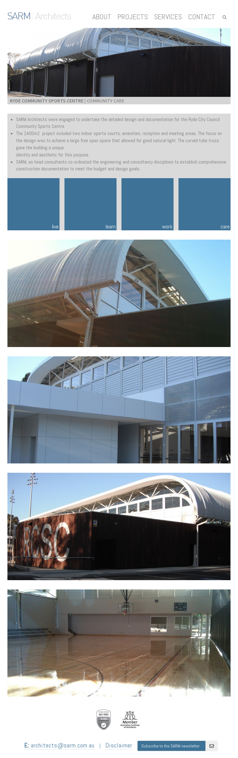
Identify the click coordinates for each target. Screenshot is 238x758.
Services (168, 16)
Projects (132, 16)
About (101, 16)
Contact (201, 16)
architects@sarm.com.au (59, 745)
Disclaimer (118, 745)
